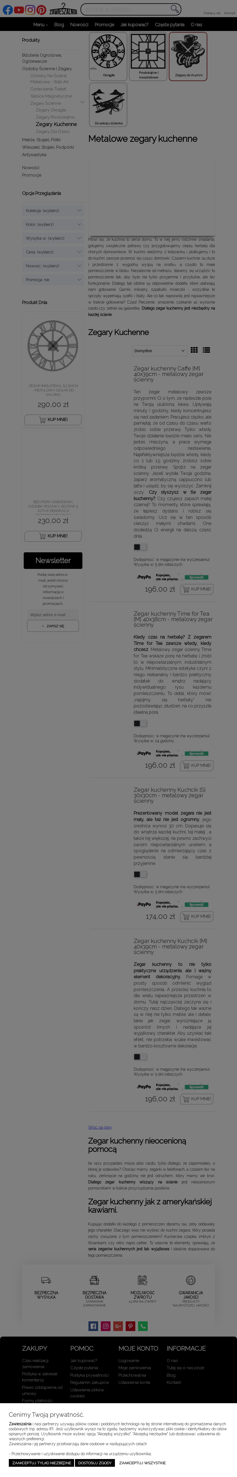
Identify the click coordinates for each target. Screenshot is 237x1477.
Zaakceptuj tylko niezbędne (41, 1463)
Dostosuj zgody (95, 1463)
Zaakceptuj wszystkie (142, 1463)
